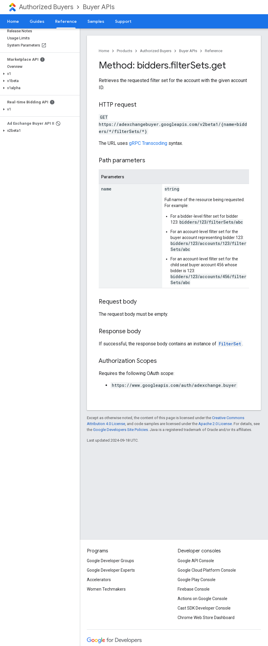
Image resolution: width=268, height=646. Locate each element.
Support (123, 21)
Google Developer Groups (110, 560)
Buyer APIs (98, 7)
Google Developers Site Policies (120, 429)
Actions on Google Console (202, 598)
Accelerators (99, 579)
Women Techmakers (106, 589)
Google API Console (196, 560)
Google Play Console (197, 579)
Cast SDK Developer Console (204, 608)
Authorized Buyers (46, 7)
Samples (95, 21)
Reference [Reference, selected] (66, 21)
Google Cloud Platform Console (207, 570)
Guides (37, 21)
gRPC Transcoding (148, 143)
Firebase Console (194, 589)
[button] (38, 73)
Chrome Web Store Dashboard (206, 617)
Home (13, 21)
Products (124, 51)
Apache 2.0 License (215, 423)
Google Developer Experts (111, 570)
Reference (213, 51)
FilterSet (230, 344)
